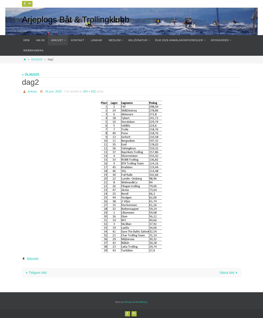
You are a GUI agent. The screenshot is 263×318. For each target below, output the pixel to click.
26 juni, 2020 (53, 91)
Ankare (32, 91)
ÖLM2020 (36, 59)
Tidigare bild (35, 273)
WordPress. (142, 302)
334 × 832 (89, 91)
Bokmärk (33, 258)
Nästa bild (229, 273)
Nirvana (128, 302)
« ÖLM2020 (30, 74)
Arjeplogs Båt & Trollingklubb (75, 19)
